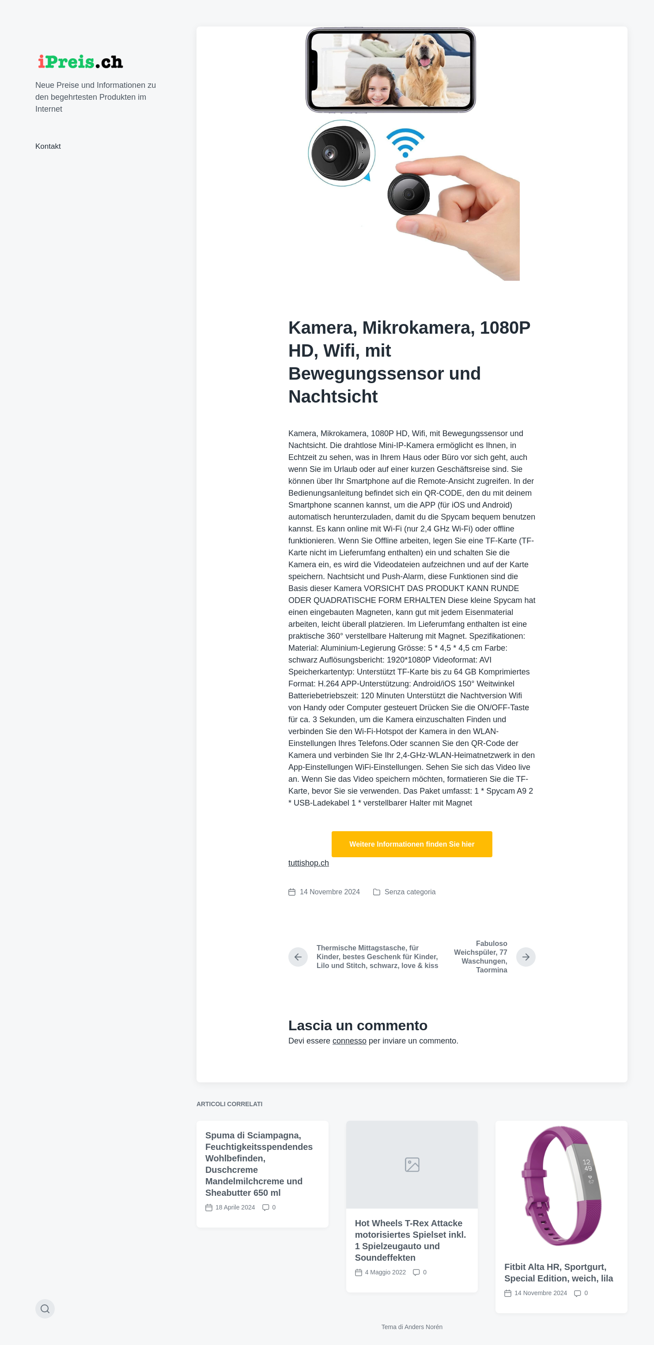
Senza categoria (410, 892)
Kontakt (48, 146)
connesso (350, 1040)
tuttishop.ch (308, 863)
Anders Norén (423, 1326)
